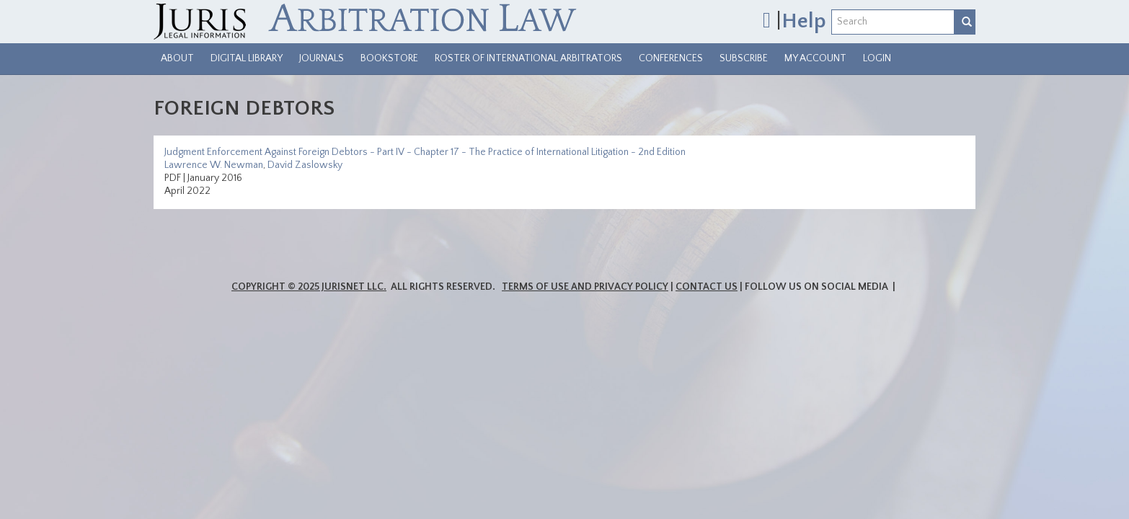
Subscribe (744, 58)
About (177, 58)
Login (877, 58)
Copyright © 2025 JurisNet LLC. (308, 287)
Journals (321, 58)
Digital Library (247, 58)
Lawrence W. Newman (213, 165)
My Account (815, 58)
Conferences (671, 58)
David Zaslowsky (304, 165)
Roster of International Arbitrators (528, 58)
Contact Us (707, 287)
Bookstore (389, 58)
